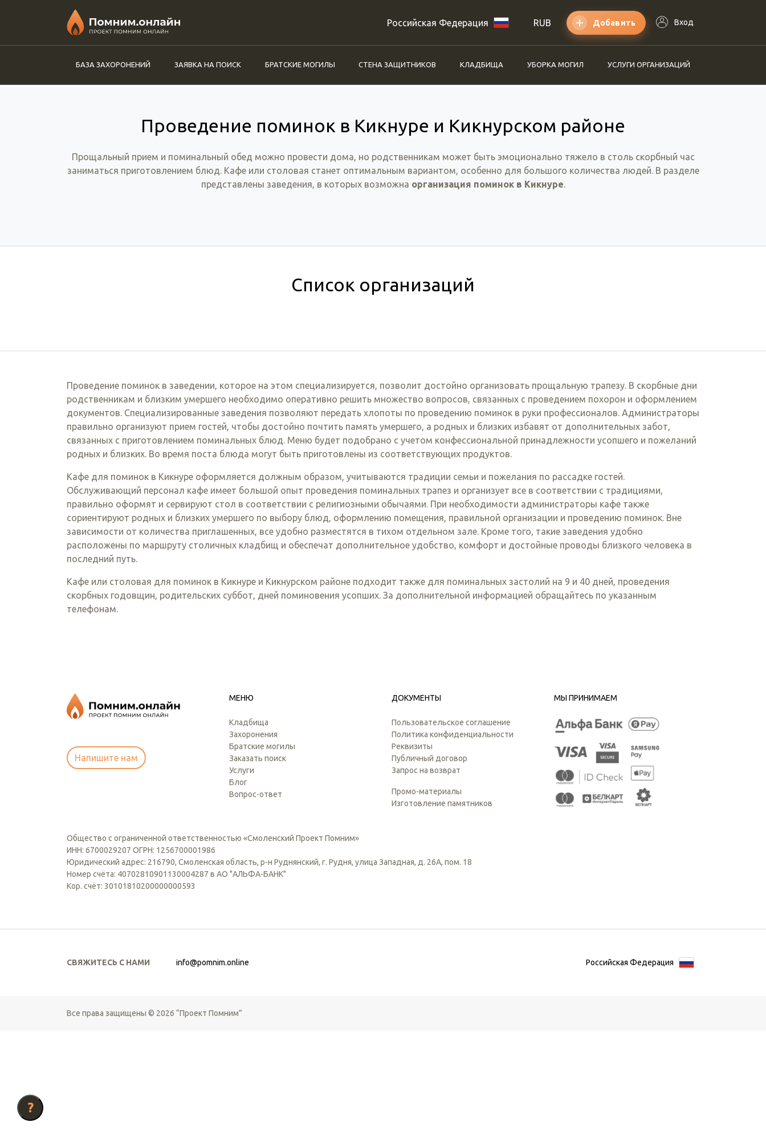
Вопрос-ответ (255, 901)
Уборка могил (555, 64)
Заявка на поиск (207, 64)
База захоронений (113, 64)
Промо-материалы (427, 898)
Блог (238, 889)
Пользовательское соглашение (451, 829)
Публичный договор (429, 865)
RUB (542, 23)
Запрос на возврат (426, 877)
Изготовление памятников (442, 910)
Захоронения (253, 841)
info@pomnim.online (212, 1069)
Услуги (241, 877)
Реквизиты (412, 853)
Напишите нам (106, 865)
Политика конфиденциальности (453, 841)
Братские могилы (300, 64)
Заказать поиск (257, 865)
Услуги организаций (649, 64)
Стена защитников (397, 64)
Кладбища (481, 64)
